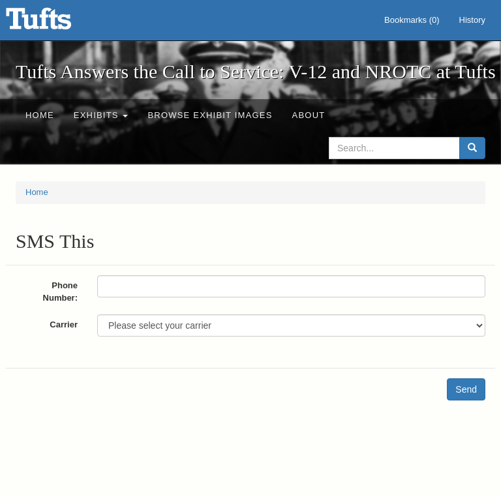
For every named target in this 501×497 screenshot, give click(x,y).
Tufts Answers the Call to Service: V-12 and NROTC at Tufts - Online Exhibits (55, 23)
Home (39, 115)
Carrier (64, 324)
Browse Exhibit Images (209, 115)
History (472, 20)
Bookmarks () (412, 20)
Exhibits (101, 115)
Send (466, 389)
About (309, 115)
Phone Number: (60, 291)
